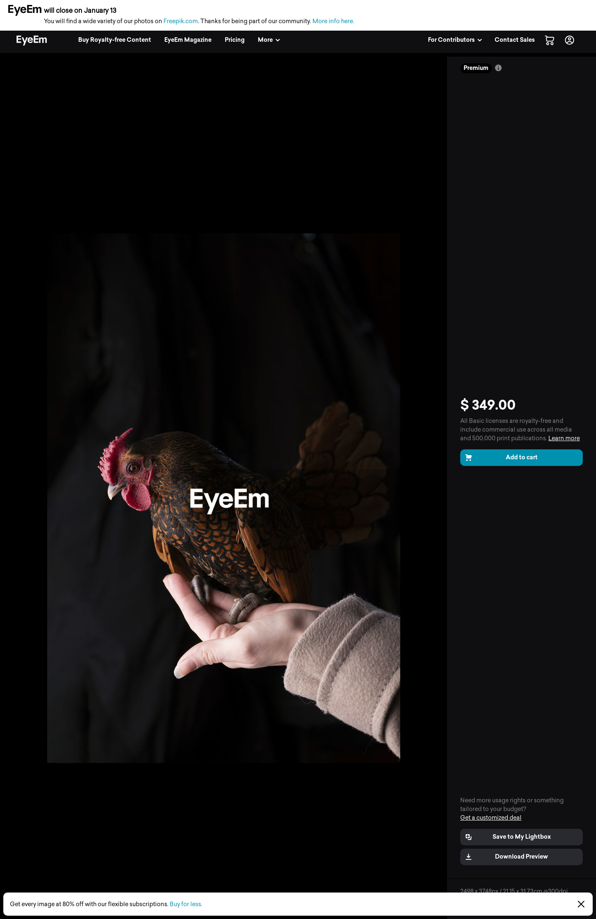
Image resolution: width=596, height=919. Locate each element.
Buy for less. (186, 904)
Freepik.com (180, 21)
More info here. (333, 21)
